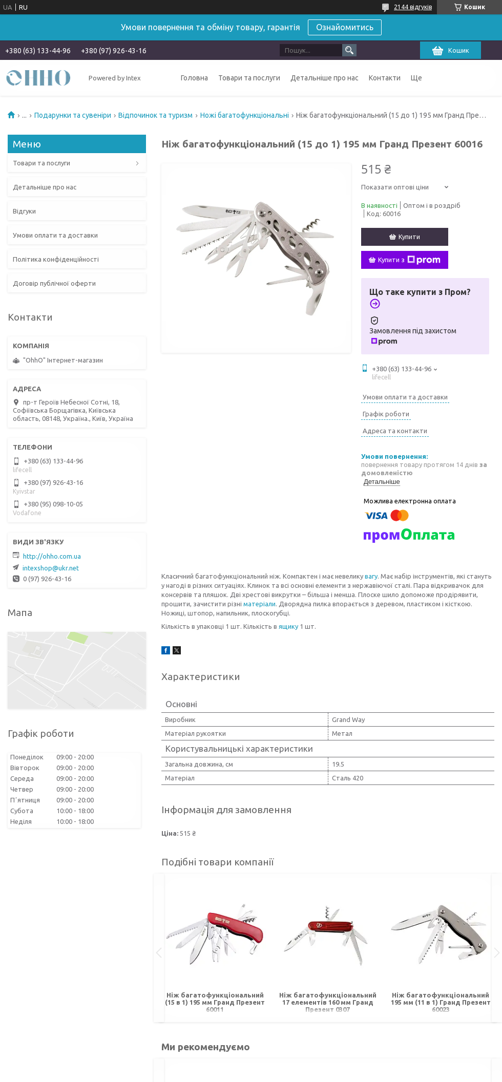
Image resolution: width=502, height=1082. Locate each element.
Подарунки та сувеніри (72, 115)
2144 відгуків (413, 7)
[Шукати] (349, 50)
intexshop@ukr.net (51, 567)
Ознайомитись (344, 27)
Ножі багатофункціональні (244, 115)
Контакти (385, 78)
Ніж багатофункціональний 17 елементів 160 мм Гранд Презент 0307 (327, 1002)
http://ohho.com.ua (52, 556)
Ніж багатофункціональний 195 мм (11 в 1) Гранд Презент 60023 (441, 1002)
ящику (288, 626)
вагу (371, 576)
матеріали (259, 603)
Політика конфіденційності (56, 259)
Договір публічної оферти (54, 283)
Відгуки (24, 211)
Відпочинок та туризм (155, 115)
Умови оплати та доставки (55, 235)
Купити (409, 236)
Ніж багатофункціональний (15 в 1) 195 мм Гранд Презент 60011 (215, 1002)
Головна (194, 78)
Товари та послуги (249, 78)
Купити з (409, 260)
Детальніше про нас (324, 78)
